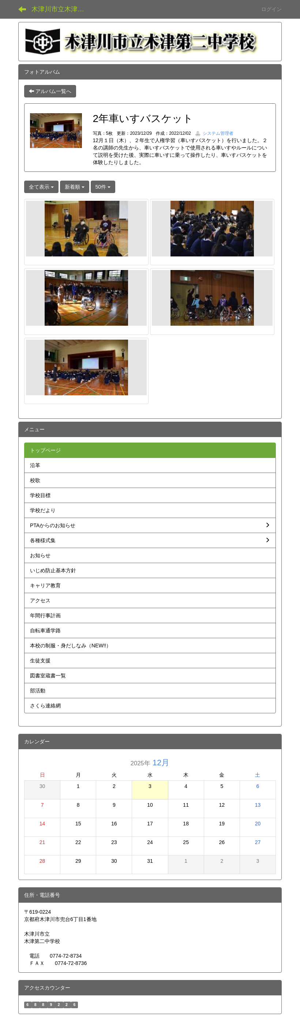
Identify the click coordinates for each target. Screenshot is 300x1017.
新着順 (75, 187)
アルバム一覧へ (50, 91)
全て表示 (41, 187)
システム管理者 (214, 133)
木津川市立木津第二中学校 (62, 9)
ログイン (271, 9)
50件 (102, 187)
